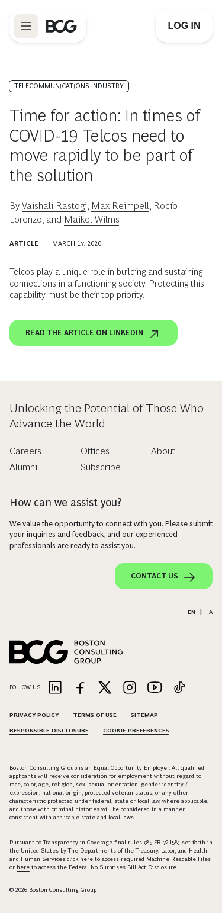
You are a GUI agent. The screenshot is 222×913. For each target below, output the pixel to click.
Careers (25, 451)
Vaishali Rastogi (54, 206)
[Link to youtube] (154, 688)
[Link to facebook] (80, 688)
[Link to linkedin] (55, 688)
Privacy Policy (34, 715)
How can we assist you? (65, 503)
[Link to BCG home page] (61, 26)
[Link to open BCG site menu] (26, 26)
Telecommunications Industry (69, 85)
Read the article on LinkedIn (93, 334)
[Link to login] (184, 26)
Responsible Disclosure (49, 730)
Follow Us (24, 687)
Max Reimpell (120, 206)
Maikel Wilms (92, 219)
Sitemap (144, 715)
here (86, 859)
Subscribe (101, 467)
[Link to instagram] (129, 688)
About (163, 451)
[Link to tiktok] (179, 688)
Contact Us (164, 577)
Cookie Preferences (136, 730)
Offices (95, 451)
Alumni (23, 467)
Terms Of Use (95, 715)
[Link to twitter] (104, 688)
